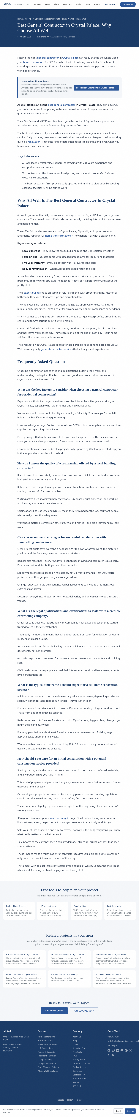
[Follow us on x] (130, 1050)
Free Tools (67, 4)
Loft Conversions (45, 1048)
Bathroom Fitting (45, 1040)
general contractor (48, 57)
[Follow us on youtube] (122, 1050)
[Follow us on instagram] (113, 1050)
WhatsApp (112, 1045)
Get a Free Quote (54, 1010)
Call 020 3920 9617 (84, 1010)
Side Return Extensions (48, 1044)
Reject (118, 1111)
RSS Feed (77, 1086)
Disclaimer (77, 1071)
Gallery (79, 4)
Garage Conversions (47, 1063)
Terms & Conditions (81, 1063)
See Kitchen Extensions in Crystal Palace (96, 87)
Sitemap (76, 1082)
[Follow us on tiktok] (109, 1055)
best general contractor (61, 104)
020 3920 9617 (111, 4)
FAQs (75, 1055)
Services (37, 4)
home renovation (33, 62)
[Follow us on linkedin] (117, 1050)
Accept (130, 1111)
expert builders (33, 292)
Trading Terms (79, 1067)
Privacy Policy (79, 1059)
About (56, 4)
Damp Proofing (45, 1059)
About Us (77, 1036)
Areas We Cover (80, 1048)
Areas (47, 4)
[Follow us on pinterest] (126, 1050)
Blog (88, 4)
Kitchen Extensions (46, 1036)
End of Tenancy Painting (48, 1067)
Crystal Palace (70, 57)
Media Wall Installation (48, 1071)
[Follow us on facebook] (109, 1050)
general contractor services (57, 349)
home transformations (58, 235)
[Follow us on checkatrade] (113, 1055)
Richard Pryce (45, 36)
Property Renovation (47, 1055)
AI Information (79, 1078)
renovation (34, 141)
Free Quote (128, 4)
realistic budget (59, 818)
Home (20, 19)
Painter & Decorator (47, 1052)
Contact (97, 4)
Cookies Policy (79, 1074)
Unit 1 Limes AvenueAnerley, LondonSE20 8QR (12, 1047)
